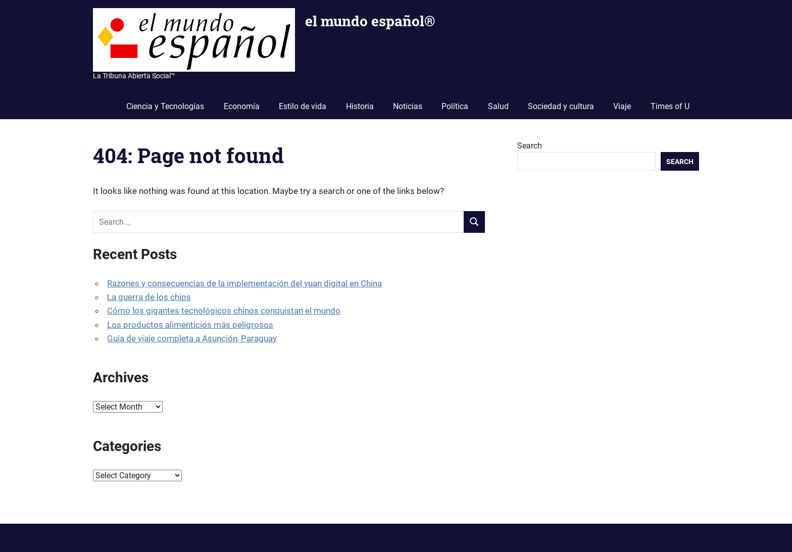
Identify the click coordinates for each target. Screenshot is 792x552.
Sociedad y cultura (561, 106)
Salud (498, 106)
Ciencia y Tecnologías (165, 106)
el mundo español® (370, 21)
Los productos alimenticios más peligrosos (190, 325)
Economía (242, 106)
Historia (360, 106)
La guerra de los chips (149, 297)
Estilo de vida (302, 106)
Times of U (670, 106)
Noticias (407, 106)
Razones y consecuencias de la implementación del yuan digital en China (244, 283)
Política (454, 106)
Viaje (622, 106)
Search (529, 145)
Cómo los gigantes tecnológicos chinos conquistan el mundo (223, 311)
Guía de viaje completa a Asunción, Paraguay (192, 338)
